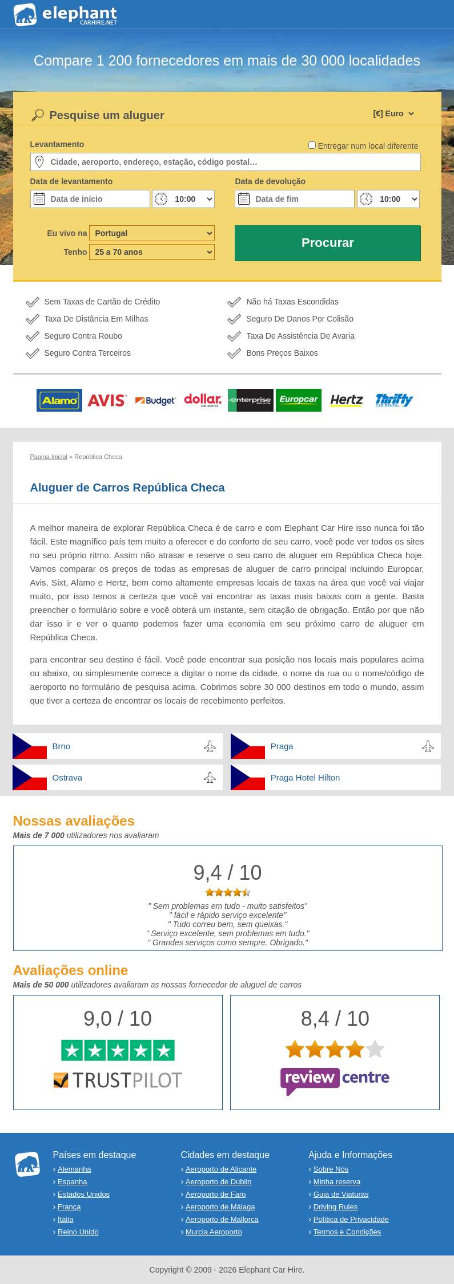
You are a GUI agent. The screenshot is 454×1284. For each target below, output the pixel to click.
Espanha (72, 1181)
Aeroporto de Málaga (220, 1206)
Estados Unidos (84, 1194)
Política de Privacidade (351, 1219)
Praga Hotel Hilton (305, 777)
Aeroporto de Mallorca (222, 1219)
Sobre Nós (331, 1169)
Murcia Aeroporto (214, 1232)
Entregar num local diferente (368, 146)
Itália (65, 1219)
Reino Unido (78, 1232)
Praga (282, 746)
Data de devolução (270, 181)
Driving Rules (335, 1206)
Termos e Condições (347, 1232)
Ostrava (68, 777)
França (69, 1206)
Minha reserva (337, 1181)
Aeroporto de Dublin (219, 1181)
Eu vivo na (67, 233)
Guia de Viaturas (341, 1194)
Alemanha (74, 1169)
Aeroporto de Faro (216, 1194)
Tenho (75, 252)
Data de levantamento (71, 181)
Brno (62, 746)
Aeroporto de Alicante (221, 1169)
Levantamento (57, 144)
